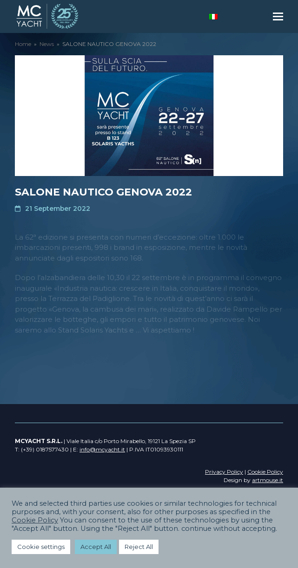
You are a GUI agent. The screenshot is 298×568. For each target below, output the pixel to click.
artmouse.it (267, 480)
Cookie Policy (35, 520)
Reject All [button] (139, 546)
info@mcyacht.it (102, 449)
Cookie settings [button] (41, 546)
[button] (278, 16)
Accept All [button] (95, 546)
